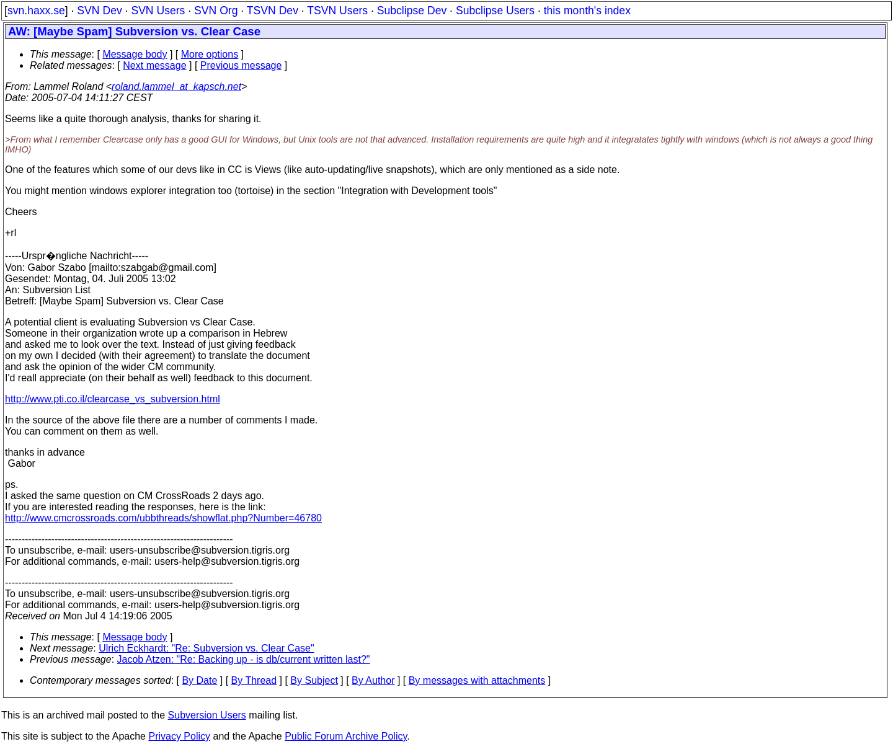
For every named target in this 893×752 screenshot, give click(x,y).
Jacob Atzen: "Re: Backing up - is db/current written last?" (243, 659)
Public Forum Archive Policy (346, 736)
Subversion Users (207, 715)
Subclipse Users (495, 10)
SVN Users (158, 10)
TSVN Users (337, 10)
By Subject (313, 680)
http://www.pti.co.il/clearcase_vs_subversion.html (112, 399)
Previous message (241, 65)
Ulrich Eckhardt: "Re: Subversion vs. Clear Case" (206, 648)
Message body (134, 54)
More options (210, 54)
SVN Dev (99, 10)
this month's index (587, 10)
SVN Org (216, 10)
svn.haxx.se (36, 10)
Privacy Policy (179, 736)
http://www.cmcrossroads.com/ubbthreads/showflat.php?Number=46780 (163, 518)
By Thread (254, 680)
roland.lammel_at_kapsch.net (176, 86)
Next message (154, 65)
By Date (199, 680)
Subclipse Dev (411, 10)
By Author (373, 680)
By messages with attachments (477, 680)
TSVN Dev (272, 10)
